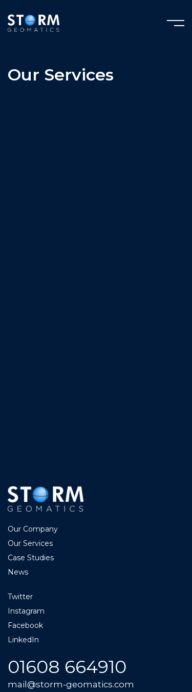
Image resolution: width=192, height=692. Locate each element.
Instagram (26, 611)
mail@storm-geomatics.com (71, 684)
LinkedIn (23, 639)
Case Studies (31, 557)
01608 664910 (67, 667)
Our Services (30, 543)
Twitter (20, 596)
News (18, 572)
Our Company (33, 529)
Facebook (25, 625)
